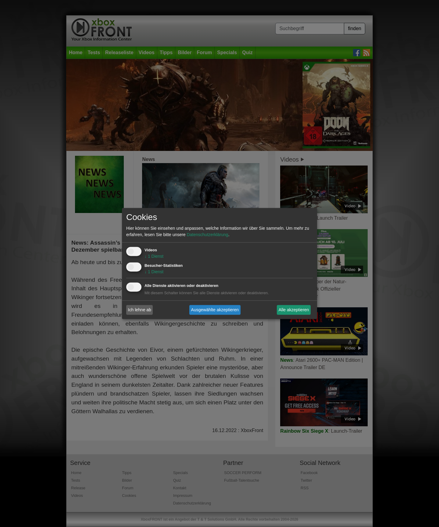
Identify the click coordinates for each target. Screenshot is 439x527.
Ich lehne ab (139, 309)
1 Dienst (154, 256)
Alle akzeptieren (294, 309)
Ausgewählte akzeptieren (215, 309)
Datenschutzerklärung (207, 234)
